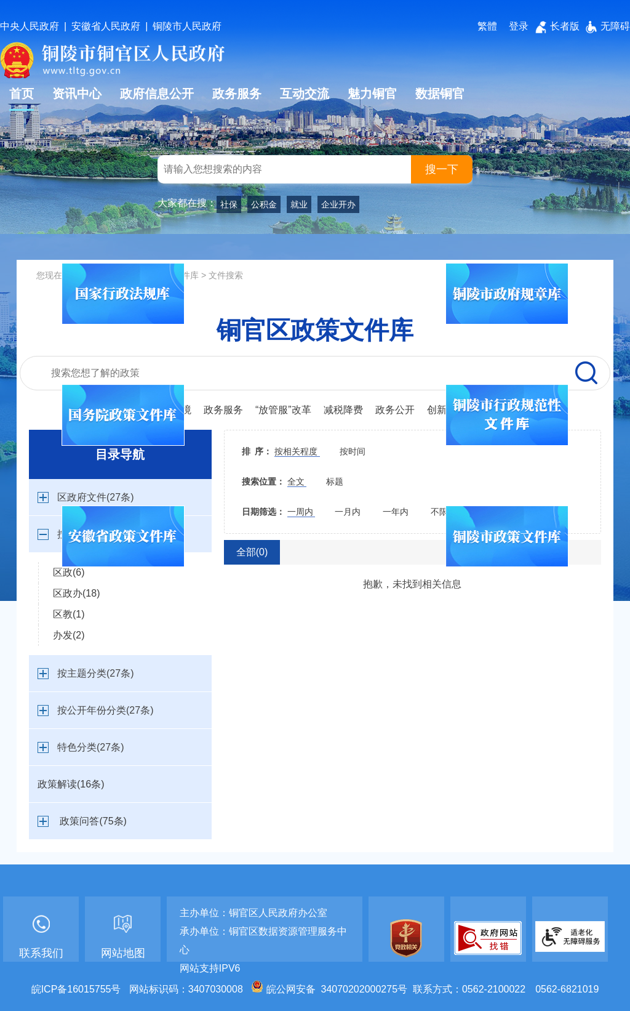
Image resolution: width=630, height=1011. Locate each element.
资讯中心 (77, 93)
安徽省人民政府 (105, 26)
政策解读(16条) (71, 784)
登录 (518, 26)
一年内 (397, 512)
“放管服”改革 (283, 410)
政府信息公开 (157, 93)
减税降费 (343, 410)
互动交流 (304, 93)
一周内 (301, 512)
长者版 (557, 26)
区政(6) (69, 572)
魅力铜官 (372, 93)
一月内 (349, 512)
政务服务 (236, 93)
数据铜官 (440, 93)
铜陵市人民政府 (187, 26)
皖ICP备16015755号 (76, 989)
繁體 (487, 26)
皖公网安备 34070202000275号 (329, 989)
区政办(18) (76, 593)
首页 (21, 93)
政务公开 (395, 410)
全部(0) (252, 552)
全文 (297, 481)
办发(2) (69, 635)
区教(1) (69, 614)
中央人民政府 (29, 26)
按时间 (352, 451)
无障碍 (607, 26)
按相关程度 (297, 451)
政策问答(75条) (93, 821)
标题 (334, 481)
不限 (439, 512)
